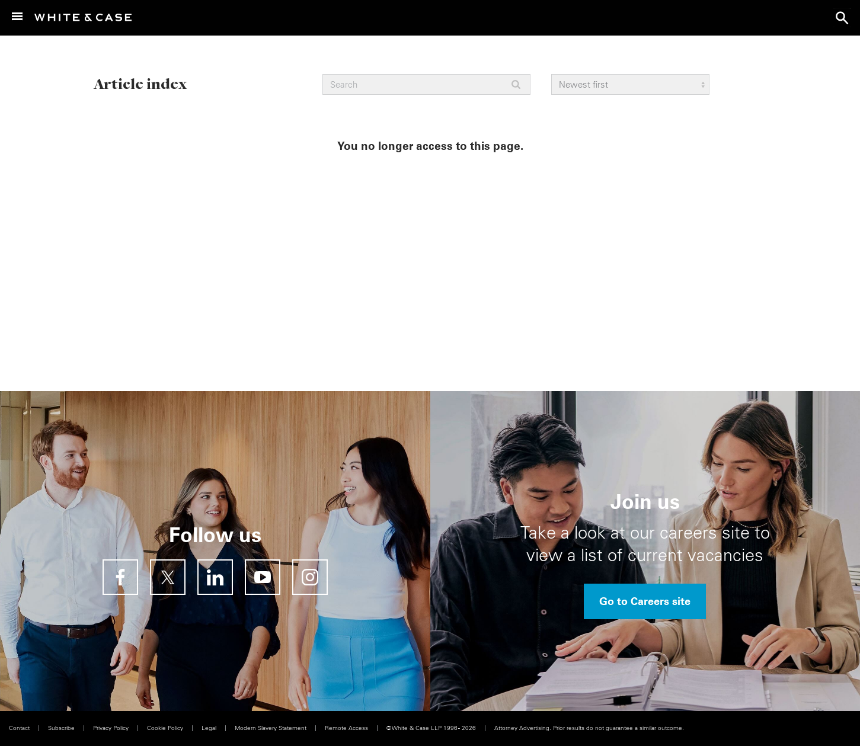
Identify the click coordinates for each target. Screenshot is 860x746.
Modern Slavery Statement (270, 728)
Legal (209, 728)
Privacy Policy (111, 728)
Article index (140, 83)
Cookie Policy (165, 728)
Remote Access (346, 728)
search (842, 18)
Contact (19, 728)
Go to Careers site (644, 601)
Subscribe (61, 728)
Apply (516, 84)
